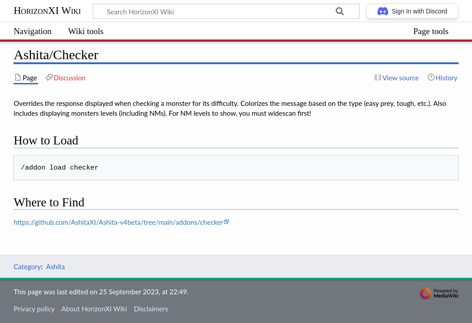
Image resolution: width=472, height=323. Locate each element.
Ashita (55, 266)
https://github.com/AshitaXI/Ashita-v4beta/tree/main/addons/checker (118, 222)
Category (27, 266)
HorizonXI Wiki (47, 10)
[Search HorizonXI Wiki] (226, 11)
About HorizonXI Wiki (94, 309)
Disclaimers (151, 309)
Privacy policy (33, 309)
